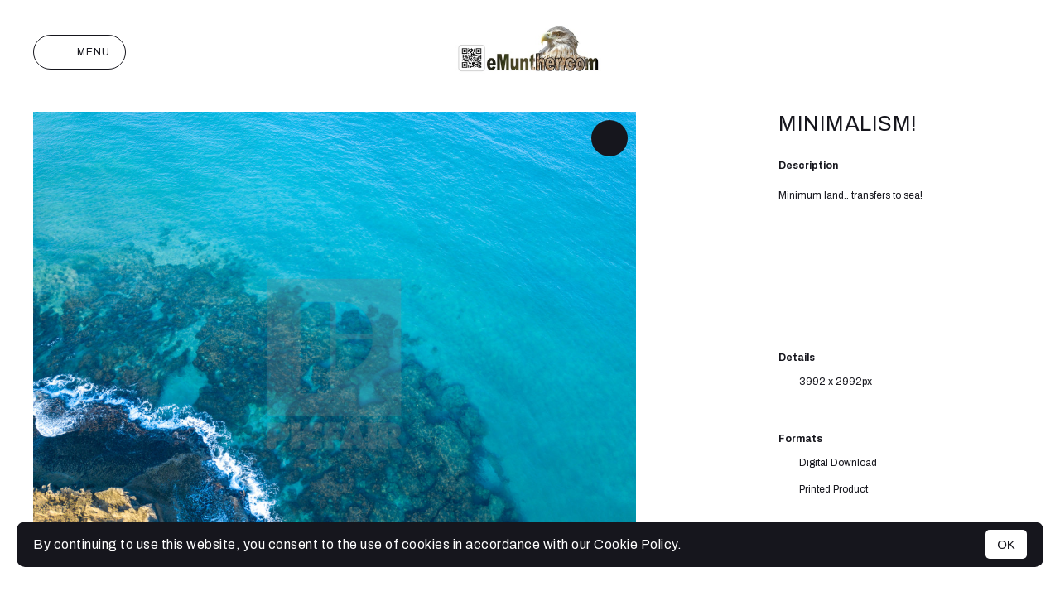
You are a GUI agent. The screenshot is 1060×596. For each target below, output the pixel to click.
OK (1006, 544)
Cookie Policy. (638, 544)
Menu (79, 52)
